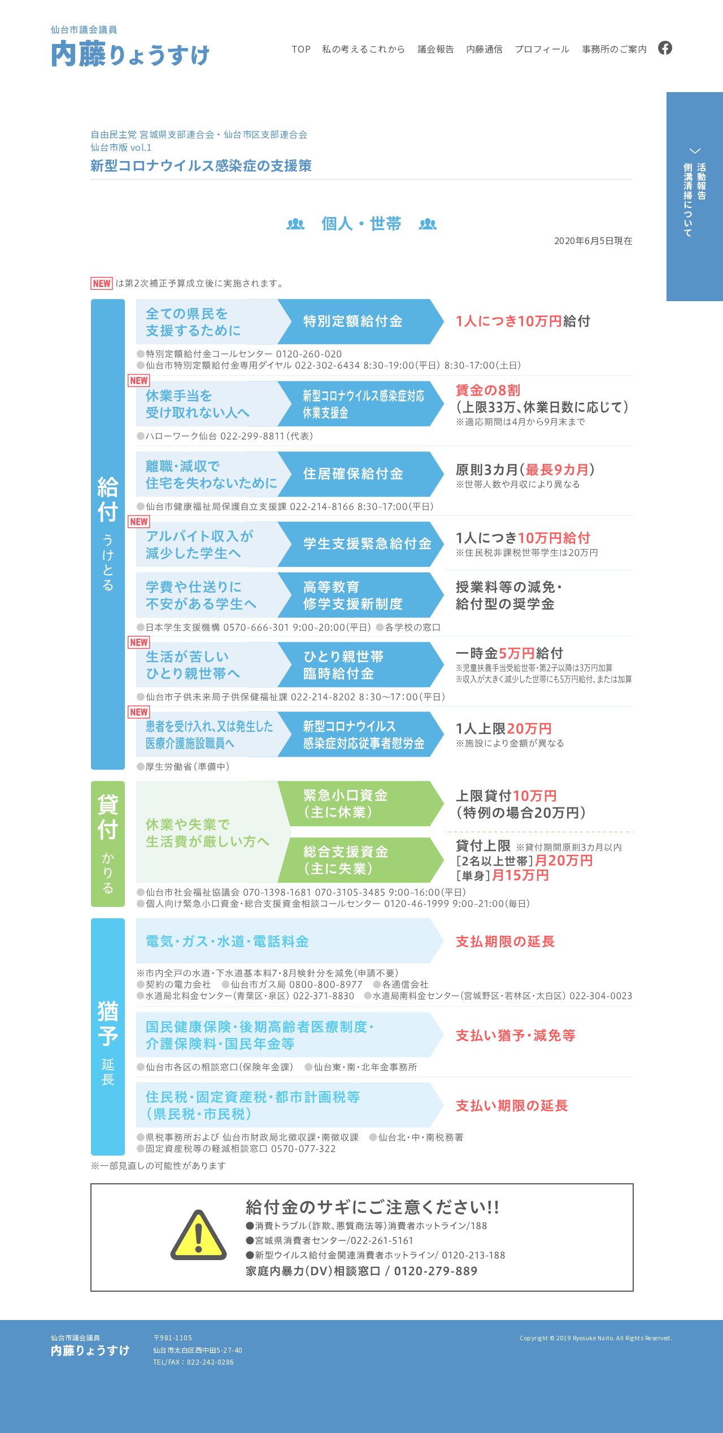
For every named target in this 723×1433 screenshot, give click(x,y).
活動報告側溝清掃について (694, 199)
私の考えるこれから (364, 48)
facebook (665, 48)
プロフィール (542, 48)
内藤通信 (484, 48)
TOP (301, 48)
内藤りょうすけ (119, 65)
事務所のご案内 (614, 48)
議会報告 (436, 48)
